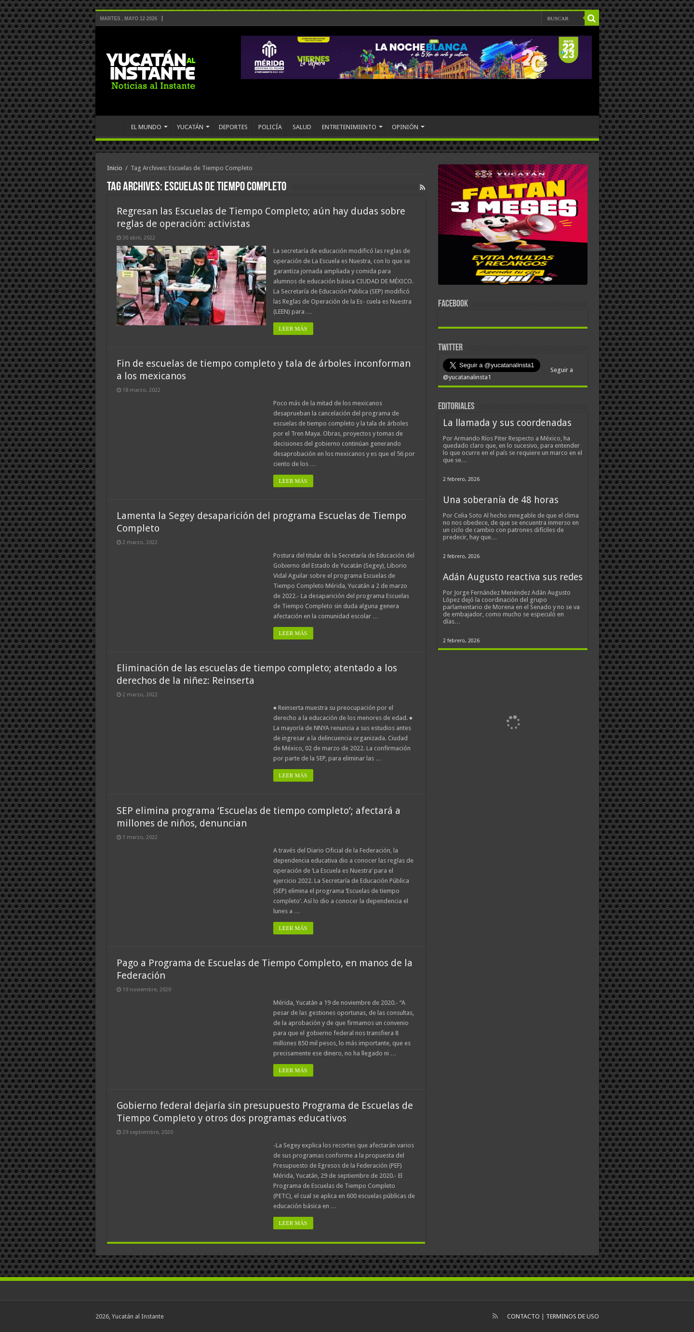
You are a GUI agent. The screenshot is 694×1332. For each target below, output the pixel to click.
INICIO (112, 126)
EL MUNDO (146, 127)
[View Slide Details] (512, 226)
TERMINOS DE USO (572, 1316)
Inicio (114, 168)
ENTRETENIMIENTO (349, 127)
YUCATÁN (190, 127)
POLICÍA (270, 127)
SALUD (302, 127)
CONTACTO (523, 1316)
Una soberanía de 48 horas (501, 500)
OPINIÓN (405, 127)
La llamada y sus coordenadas (507, 422)
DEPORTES (233, 127)
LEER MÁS (293, 328)
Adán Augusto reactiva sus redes (513, 577)
